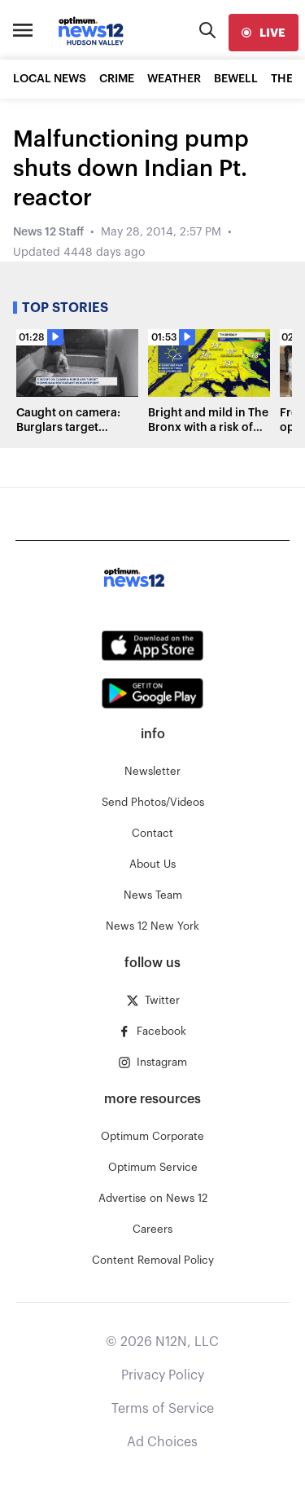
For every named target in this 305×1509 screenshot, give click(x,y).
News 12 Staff (48, 232)
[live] (263, 32)
